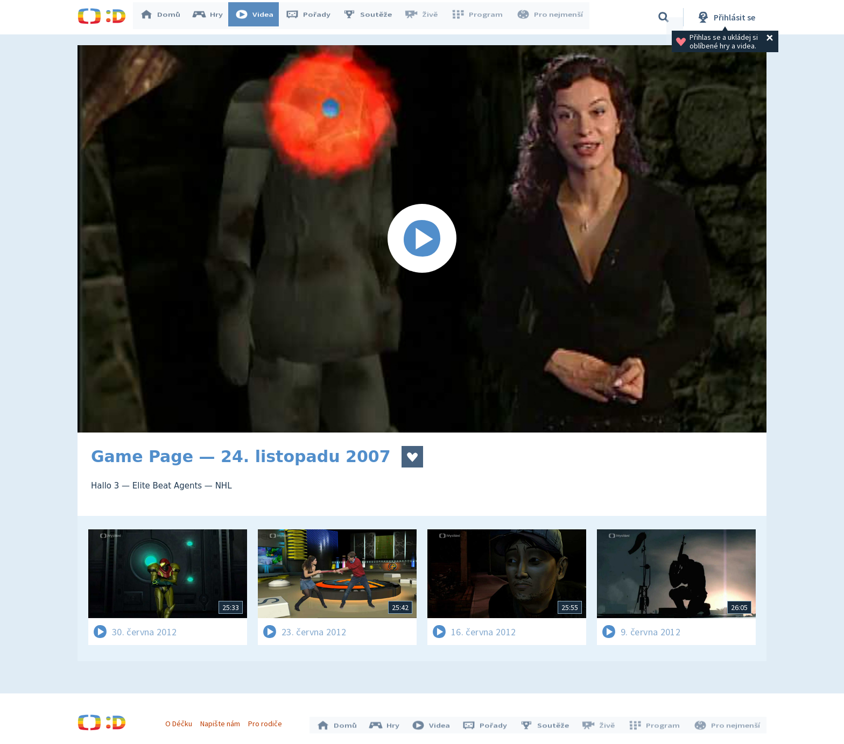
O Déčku (180, 721)
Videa (258, 17)
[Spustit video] (422, 239)
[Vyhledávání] (663, 17)
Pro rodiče (268, 721)
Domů (164, 17)
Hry (212, 17)
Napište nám (222, 721)
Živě (424, 17)
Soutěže (371, 17)
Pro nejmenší (550, 17)
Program (479, 17)
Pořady (312, 17)
